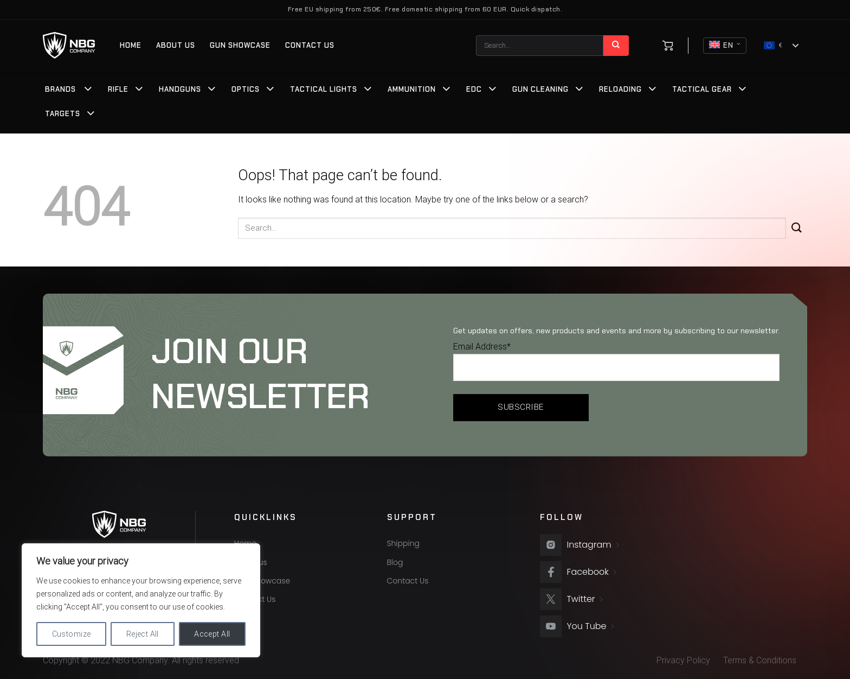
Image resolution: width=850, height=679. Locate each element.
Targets (62, 113)
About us (175, 45)
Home (130, 45)
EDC (474, 89)
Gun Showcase (240, 45)
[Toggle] (88, 90)
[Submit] (615, 45)
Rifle (118, 89)
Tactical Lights (323, 89)
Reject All (142, 634)
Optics (245, 89)
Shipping (403, 543)
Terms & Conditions (759, 660)
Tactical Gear (702, 89)
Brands (60, 89)
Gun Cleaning (540, 89)
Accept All (212, 634)
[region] (141, 600)
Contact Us (309, 45)
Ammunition (412, 89)
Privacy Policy (683, 660)
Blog (395, 562)
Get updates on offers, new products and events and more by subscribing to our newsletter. (616, 330)
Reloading (620, 89)
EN (724, 45)
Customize (71, 634)
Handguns (180, 89)
